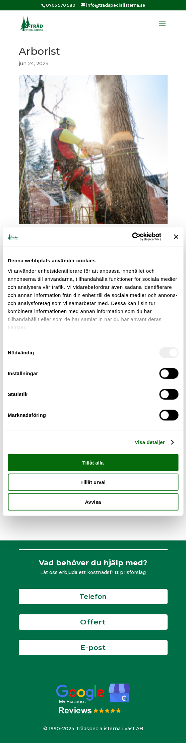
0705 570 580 (60, 5)
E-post (93, 648)
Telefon (93, 597)
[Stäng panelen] (176, 236)
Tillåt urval (93, 482)
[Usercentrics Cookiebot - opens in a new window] (132, 236)
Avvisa (93, 502)
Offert (93, 622)
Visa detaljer (150, 442)
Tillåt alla (93, 462)
